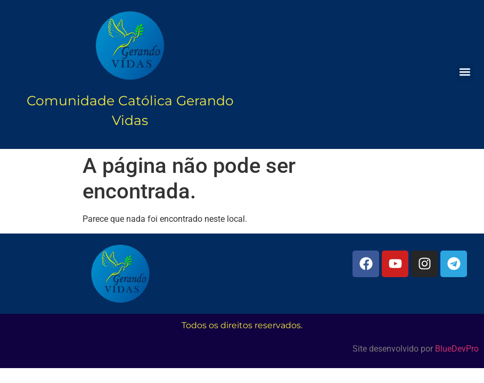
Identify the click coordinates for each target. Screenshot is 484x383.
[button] (464, 72)
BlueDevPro (457, 349)
